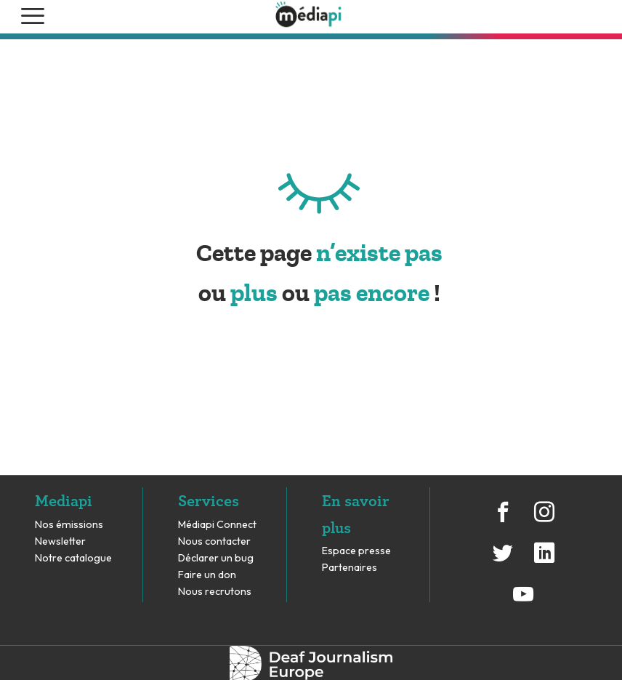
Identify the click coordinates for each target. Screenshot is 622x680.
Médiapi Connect (217, 525)
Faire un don (207, 575)
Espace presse (356, 551)
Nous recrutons (214, 591)
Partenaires (350, 567)
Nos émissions (69, 525)
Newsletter (60, 541)
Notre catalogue (73, 558)
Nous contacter (214, 541)
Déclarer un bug (216, 558)
